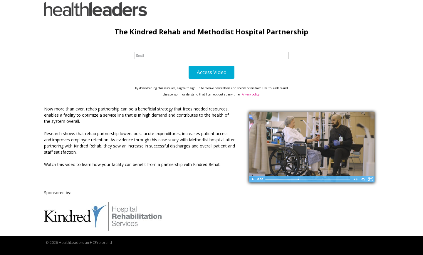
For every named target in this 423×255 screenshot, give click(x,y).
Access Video (211, 72)
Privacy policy (250, 94)
